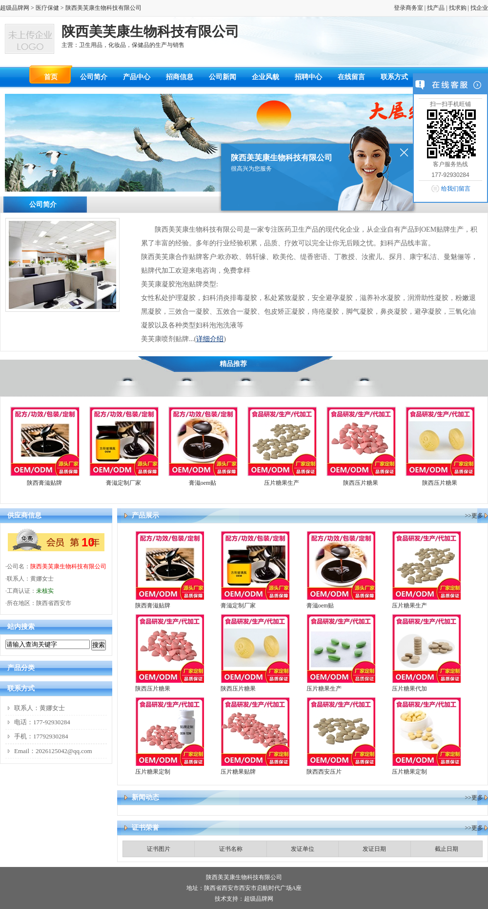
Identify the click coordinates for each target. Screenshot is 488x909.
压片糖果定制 (152, 771)
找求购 (458, 7)
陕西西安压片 (324, 771)
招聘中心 (308, 77)
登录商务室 (408, 7)
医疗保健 (47, 7)
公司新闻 (222, 77)
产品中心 (136, 77)
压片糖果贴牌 (238, 771)
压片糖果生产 (281, 482)
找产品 (436, 7)
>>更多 (474, 515)
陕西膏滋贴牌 (44, 482)
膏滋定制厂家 (123, 482)
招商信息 (179, 77)
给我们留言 (455, 188)
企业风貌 (265, 77)
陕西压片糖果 (360, 482)
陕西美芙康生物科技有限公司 (68, 566)
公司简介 (93, 77)
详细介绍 (210, 339)
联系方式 (394, 77)
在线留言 (351, 77)
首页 (51, 77)
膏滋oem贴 (203, 482)
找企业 (479, 7)
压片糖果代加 (409, 688)
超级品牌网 (14, 7)
